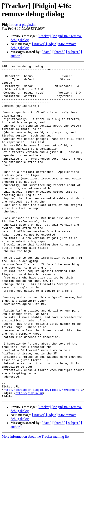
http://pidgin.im (29, 459)
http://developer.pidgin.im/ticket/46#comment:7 (43, 455)
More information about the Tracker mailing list (35, 503)
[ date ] (46, 52)
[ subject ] (73, 52)
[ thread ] (58, 52)
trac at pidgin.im (23, 24)
